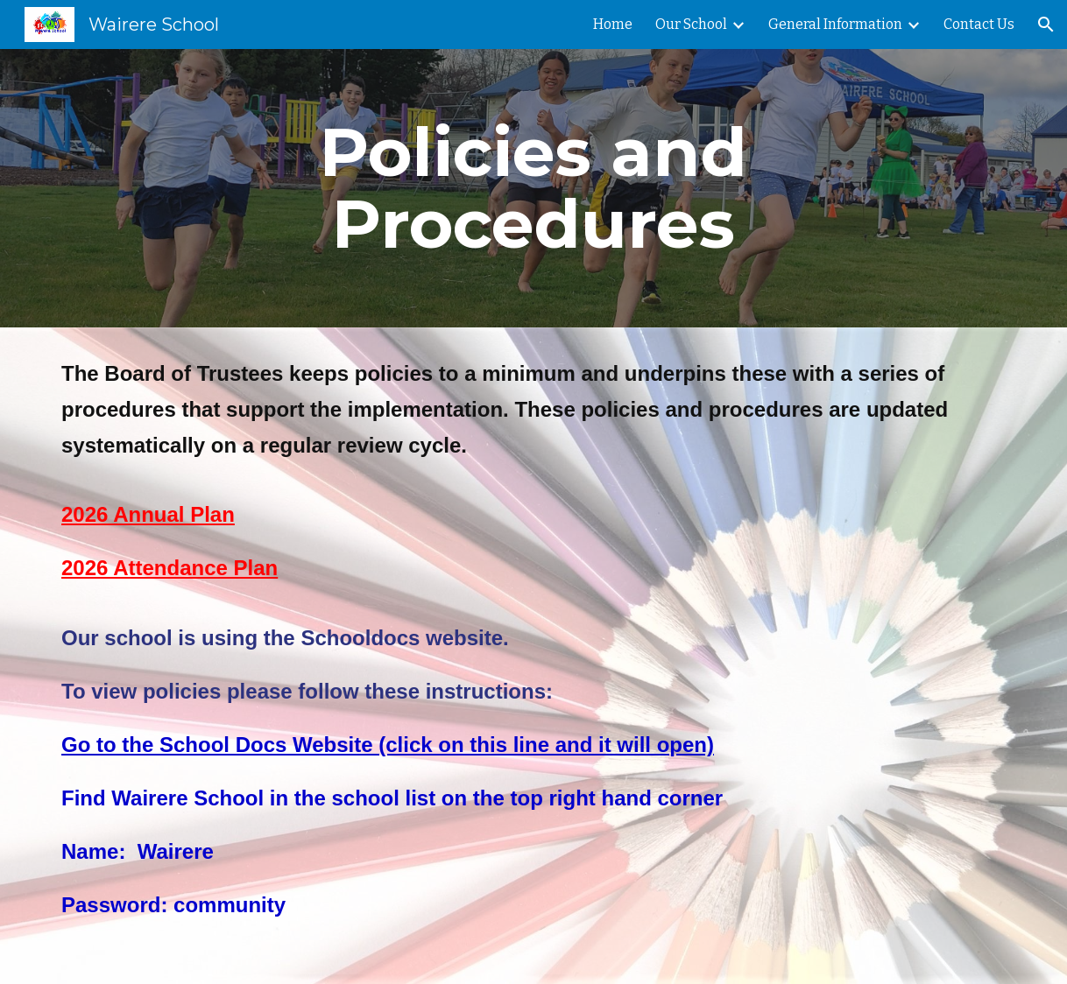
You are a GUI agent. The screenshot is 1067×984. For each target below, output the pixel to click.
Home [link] (612, 24)
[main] (533, 188)
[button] (1046, 25)
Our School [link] (691, 24)
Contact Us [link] (978, 24)
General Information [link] (835, 24)
